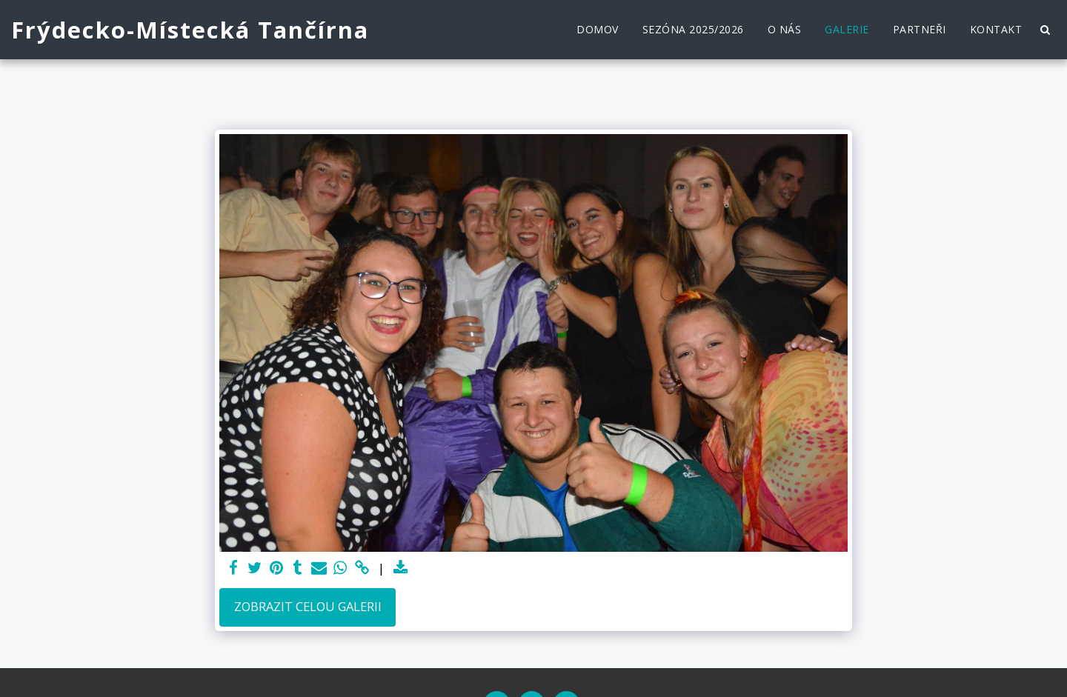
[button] (1044, 29)
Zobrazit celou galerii (308, 606)
